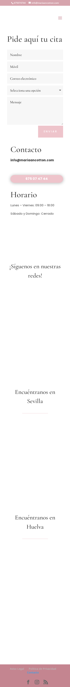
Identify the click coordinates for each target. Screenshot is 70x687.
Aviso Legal (17, 669)
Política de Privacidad (42, 669)
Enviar (50, 131)
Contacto (33, 672)
